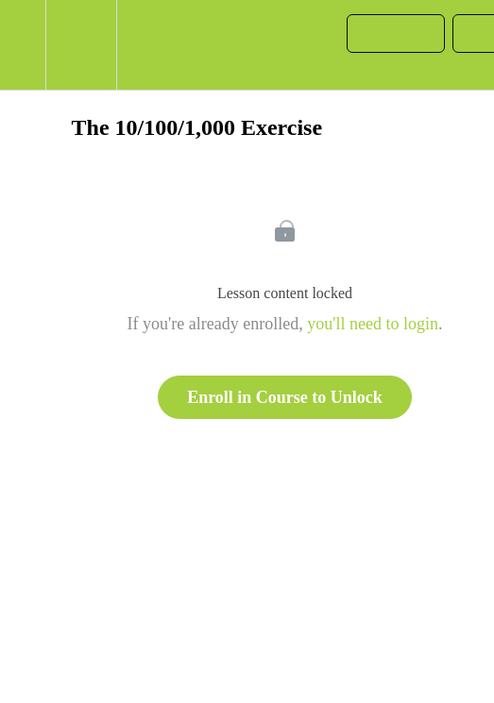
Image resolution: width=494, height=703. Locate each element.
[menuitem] (80, 45)
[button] (22, 45)
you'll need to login (372, 323)
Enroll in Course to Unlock (285, 397)
